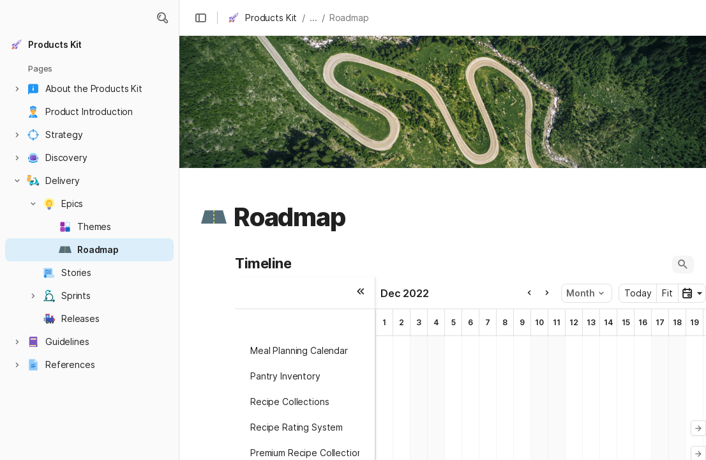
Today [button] (637, 293)
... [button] (313, 17)
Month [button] (585, 293)
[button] (162, 18)
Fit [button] (667, 293)
